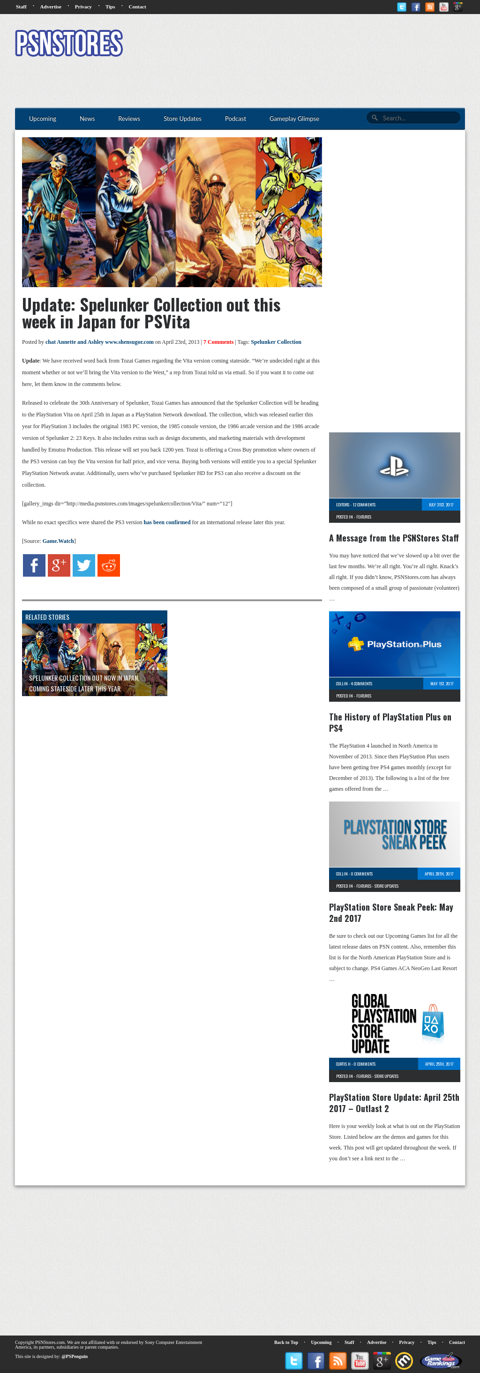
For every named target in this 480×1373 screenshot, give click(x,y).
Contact (137, 6)
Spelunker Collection (276, 342)
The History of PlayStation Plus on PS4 (390, 722)
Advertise (50, 6)
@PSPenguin (74, 1356)
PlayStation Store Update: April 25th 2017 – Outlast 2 (394, 1102)
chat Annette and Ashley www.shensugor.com (99, 342)
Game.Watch (58, 541)
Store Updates (386, 886)
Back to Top (286, 1342)
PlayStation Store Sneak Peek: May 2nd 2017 (391, 912)
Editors (342, 504)
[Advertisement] (294, 44)
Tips (110, 6)
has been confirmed (167, 522)
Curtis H (343, 1064)
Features (363, 516)
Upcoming (321, 1342)
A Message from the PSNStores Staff (394, 538)
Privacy (83, 6)
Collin (342, 683)
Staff (21, 6)
